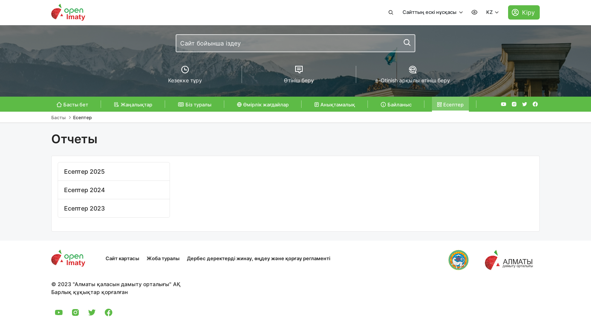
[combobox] (295, 43)
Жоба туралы (163, 258)
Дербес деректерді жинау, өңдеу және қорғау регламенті (258, 258)
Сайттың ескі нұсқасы (430, 12)
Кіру (528, 12)
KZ (490, 12)
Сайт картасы (122, 258)
